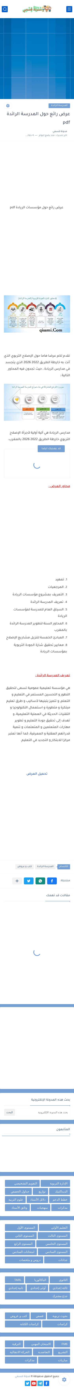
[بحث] (5, 9)
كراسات (62, 1324)
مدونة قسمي (22, 1376)
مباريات (62, 1360)
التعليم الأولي (59, 1227)
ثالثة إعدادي (60, 1288)
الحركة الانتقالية (19, 1352)
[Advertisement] (37, 59)
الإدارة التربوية (58, 1183)
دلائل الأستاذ (38, 1199)
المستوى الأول (26, 1227)
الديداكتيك (61, 1191)
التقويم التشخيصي (25, 1183)
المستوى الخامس (56, 1243)
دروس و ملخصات (30, 1260)
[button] (52, 880)
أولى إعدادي (38, 1288)
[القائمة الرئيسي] (69, 9)
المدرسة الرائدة (59, 105)
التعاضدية (44, 1352)
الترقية (16, 1344)
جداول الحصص (20, 1191)
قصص (39, 1316)
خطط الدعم (60, 1199)
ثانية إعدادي (15, 1288)
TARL (18, 1279)
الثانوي (63, 1279)
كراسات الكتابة (29, 1324)
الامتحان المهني (41, 1344)
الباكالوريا (40, 1279)
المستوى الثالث (57, 1235)
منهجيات (42, 1207)
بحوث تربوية (59, 1316)
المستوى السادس (56, 1251)
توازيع (42, 1191)
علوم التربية (15, 1199)
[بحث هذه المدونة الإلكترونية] (43, 1112)
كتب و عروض (24, 866)
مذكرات (62, 1207)
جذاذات (62, 1260)
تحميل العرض (37, 774)
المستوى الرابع (23, 1243)
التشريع (62, 1352)
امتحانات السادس (23, 1251)
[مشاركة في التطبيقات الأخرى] (17, 880)
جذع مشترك (59, 1296)
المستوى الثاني (24, 1235)
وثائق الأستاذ (19, 1207)
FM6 (64, 1344)
